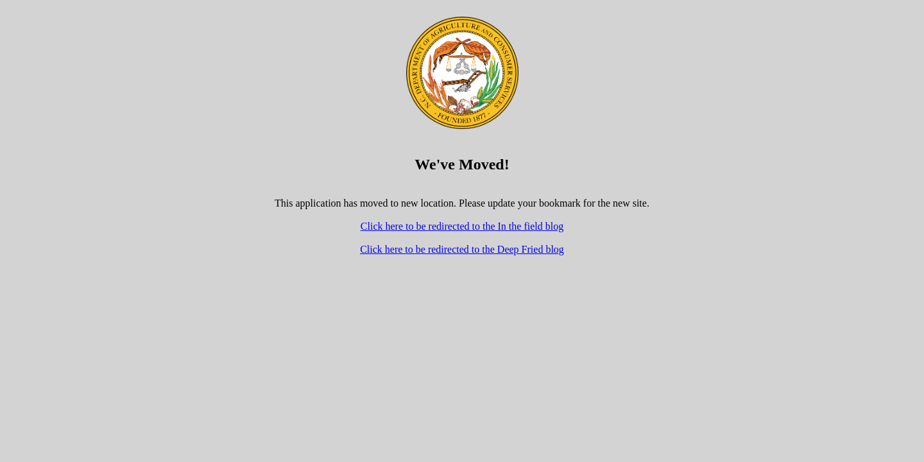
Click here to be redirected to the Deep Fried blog (462, 249)
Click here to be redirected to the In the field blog (462, 226)
